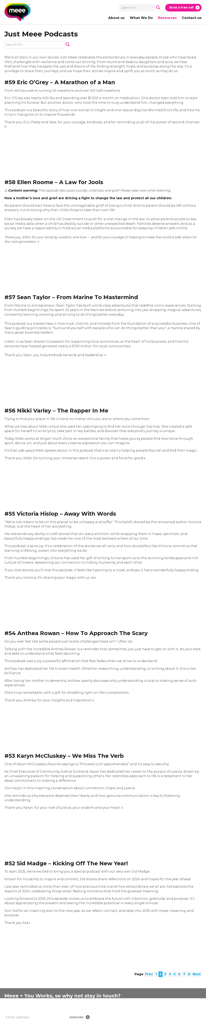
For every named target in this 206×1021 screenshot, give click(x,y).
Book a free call (181, 7)
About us (116, 18)
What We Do (141, 18)
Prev (149, 974)
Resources (167, 18)
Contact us (192, 18)
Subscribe (77, 1017)
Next (197, 974)
